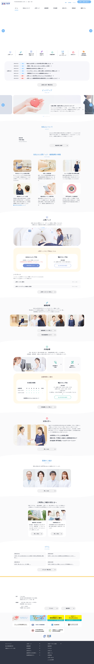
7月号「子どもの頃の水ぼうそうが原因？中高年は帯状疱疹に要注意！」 (29, 556)
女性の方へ (65, 8)
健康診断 (48, 8)
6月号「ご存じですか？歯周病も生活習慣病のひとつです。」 (61, 555)
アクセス (74, 3)
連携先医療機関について (20, 205)
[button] (3, 30)
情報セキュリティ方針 (10, 648)
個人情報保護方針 (9, 646)
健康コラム (83, 8)
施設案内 (50, 646)
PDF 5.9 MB (74, 286)
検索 (66, 3)
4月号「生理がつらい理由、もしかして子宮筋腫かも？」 (60, 564)
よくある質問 (51, 659)
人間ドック (38, 8)
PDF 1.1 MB (74, 281)
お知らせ (50, 650)
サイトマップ (8, 643)
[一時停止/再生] (50, 116)
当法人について (28, 8)
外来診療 (56, 8)
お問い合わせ (51, 657)
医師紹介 (74, 8)
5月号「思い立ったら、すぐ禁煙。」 (22, 564)
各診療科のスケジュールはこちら (31, 398)
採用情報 (69, 3)
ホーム (18, 8)
